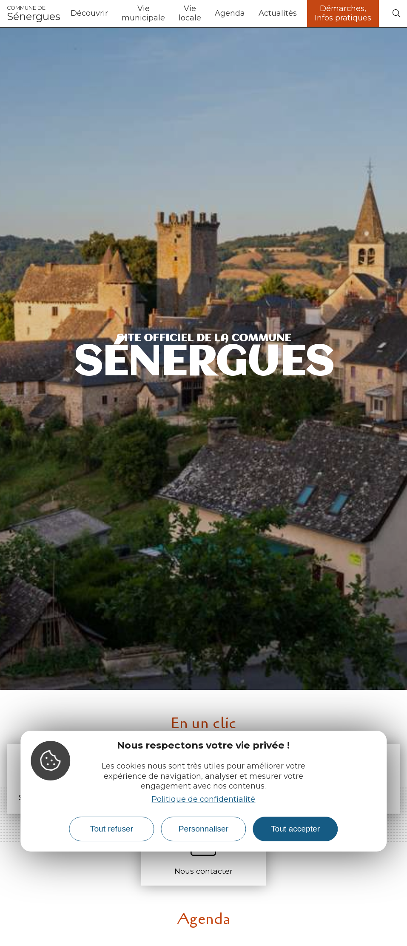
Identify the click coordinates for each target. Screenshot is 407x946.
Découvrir (89, 13)
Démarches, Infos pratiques (343, 13)
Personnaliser (203, 828)
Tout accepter (295, 828)
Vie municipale (143, 13)
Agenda (230, 13)
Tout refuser (111, 828)
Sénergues (33, 13)
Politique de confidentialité (203, 799)
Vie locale (190, 13)
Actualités (278, 13)
